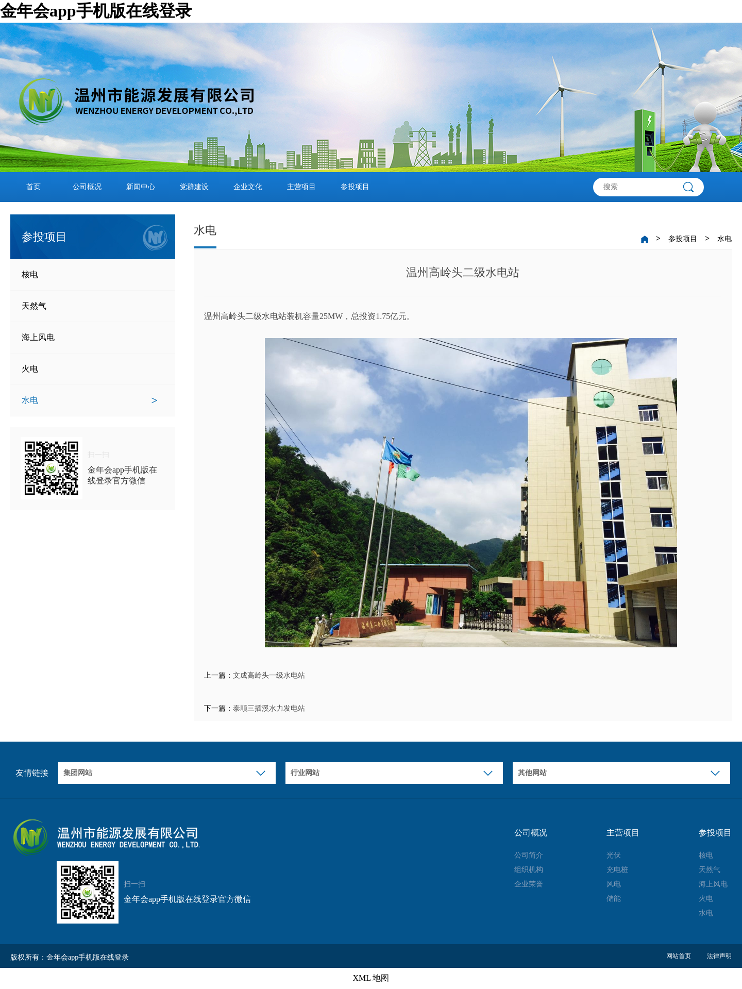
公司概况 (87, 187)
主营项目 (301, 187)
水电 (90, 400)
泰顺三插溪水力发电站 (269, 708)
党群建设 (194, 187)
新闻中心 (140, 187)
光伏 (613, 855)
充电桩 (617, 870)
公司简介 (528, 855)
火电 (90, 369)
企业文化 (247, 187)
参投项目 (355, 187)
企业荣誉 (528, 884)
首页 (33, 187)
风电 (613, 884)
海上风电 (90, 337)
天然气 (90, 306)
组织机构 (528, 870)
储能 (613, 898)
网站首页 (678, 956)
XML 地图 (371, 978)
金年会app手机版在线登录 (96, 11)
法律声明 (719, 956)
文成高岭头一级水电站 (269, 675)
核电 (90, 274)
